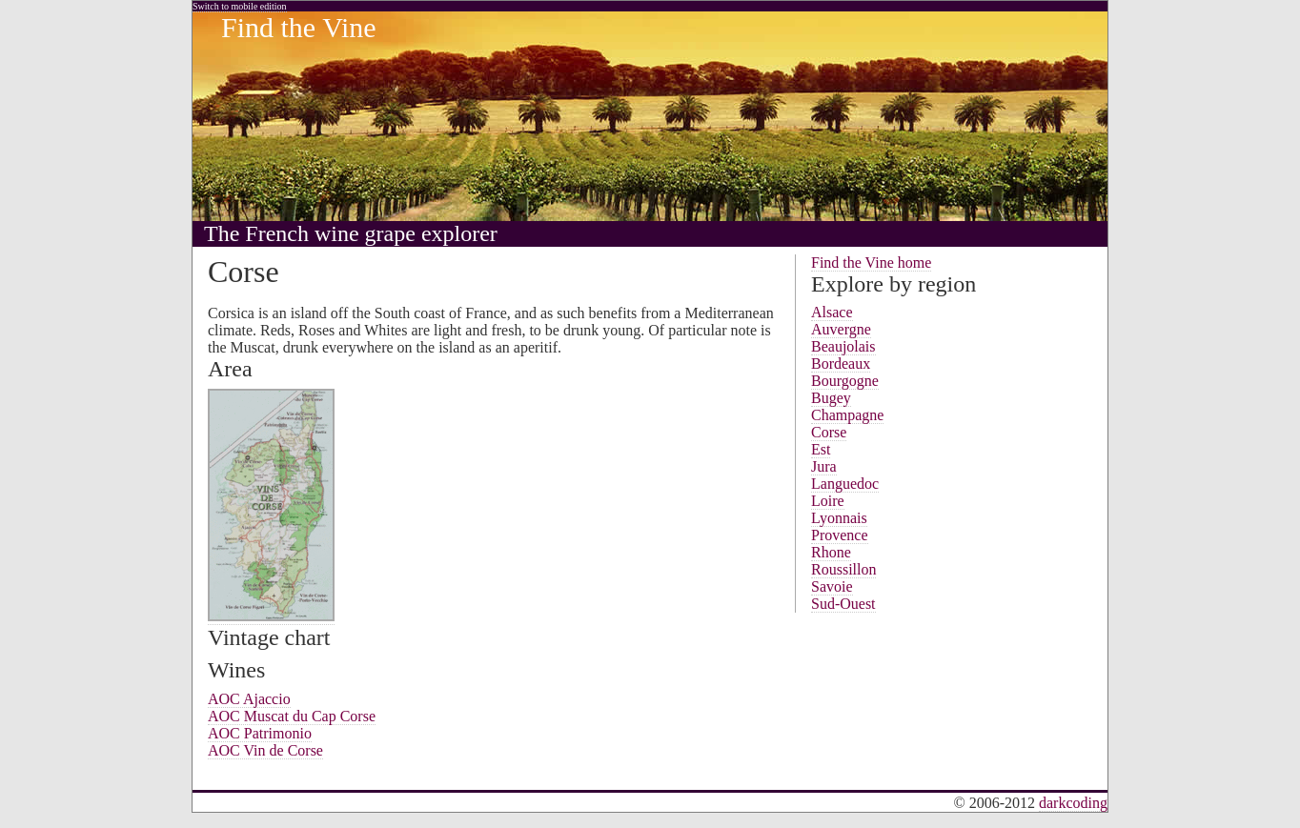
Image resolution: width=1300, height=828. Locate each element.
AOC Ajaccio (249, 699)
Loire (827, 501)
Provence (839, 535)
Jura (824, 466)
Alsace (832, 312)
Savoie (832, 586)
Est (820, 449)
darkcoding (1073, 803)
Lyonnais (839, 518)
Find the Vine (298, 27)
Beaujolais (843, 346)
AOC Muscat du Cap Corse (292, 716)
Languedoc (845, 483)
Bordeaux (840, 363)
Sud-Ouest (843, 604)
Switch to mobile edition (240, 6)
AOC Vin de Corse (265, 750)
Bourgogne (845, 381)
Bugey (831, 398)
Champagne (847, 415)
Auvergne (841, 329)
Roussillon (843, 569)
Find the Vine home (871, 262)
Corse (828, 432)
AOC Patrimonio (260, 733)
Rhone (831, 552)
